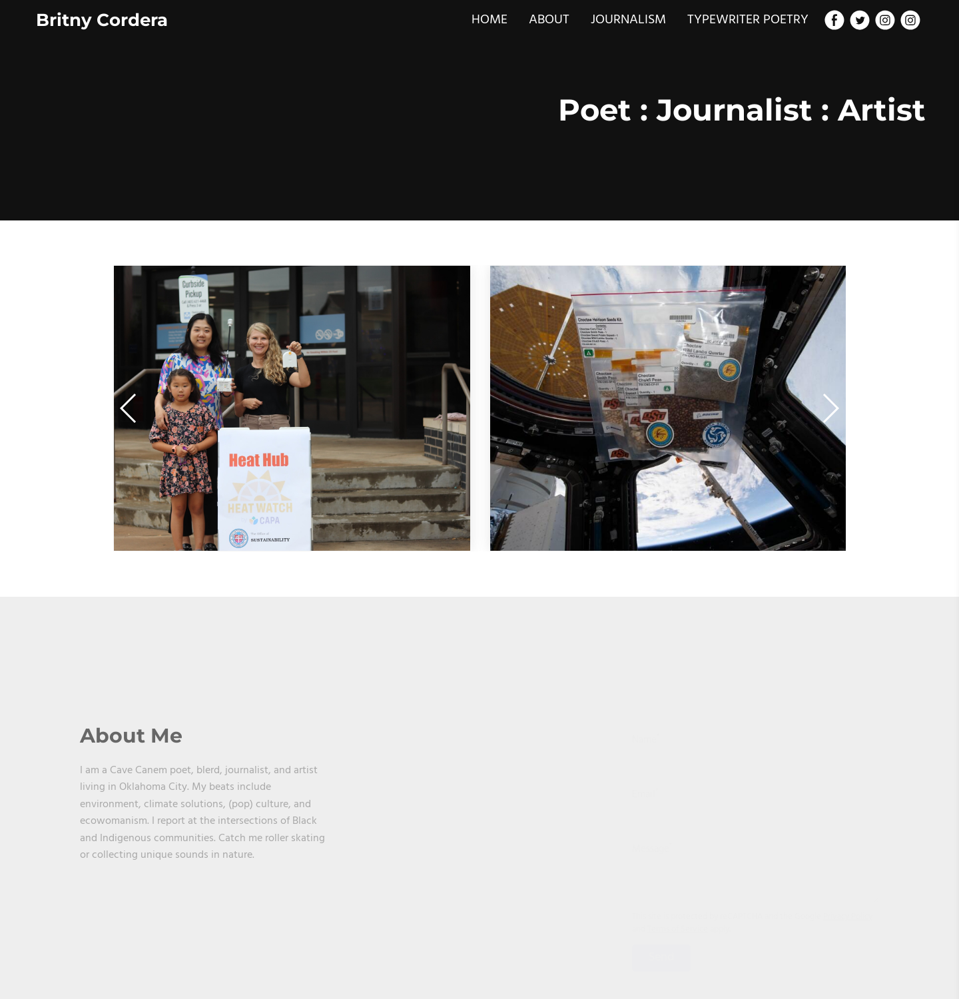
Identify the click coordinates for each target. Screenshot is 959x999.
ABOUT (549, 20)
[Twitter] (860, 20)
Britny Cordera (102, 20)
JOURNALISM (628, 20)
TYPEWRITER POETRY (747, 20)
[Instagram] (885, 20)
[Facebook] (834, 20)
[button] (830, 408)
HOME (489, 20)
